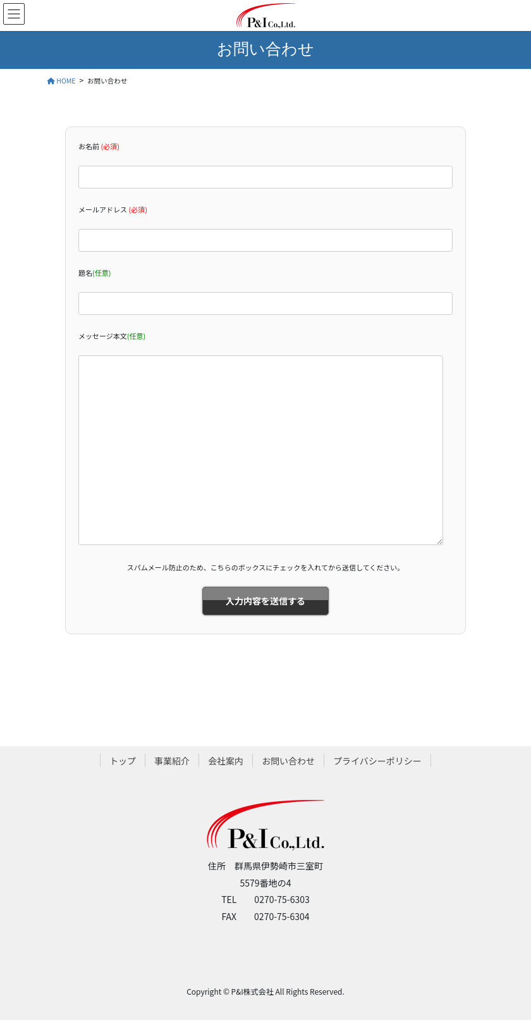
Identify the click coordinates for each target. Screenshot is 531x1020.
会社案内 (225, 760)
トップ (122, 760)
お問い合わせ (288, 760)
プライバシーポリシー (377, 760)
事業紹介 (172, 760)
